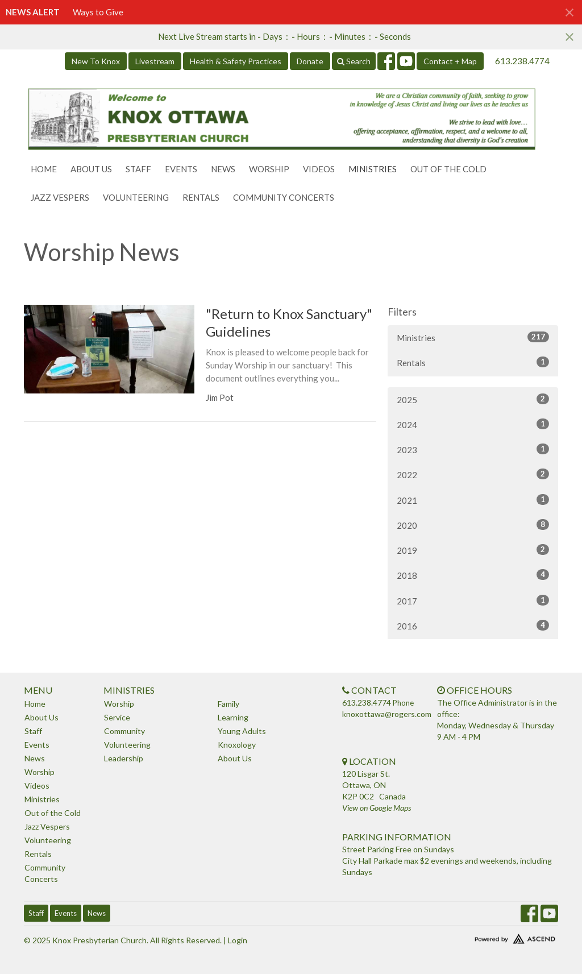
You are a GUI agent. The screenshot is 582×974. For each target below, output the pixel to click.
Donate (310, 61)
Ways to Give (98, 12)
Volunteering (136, 197)
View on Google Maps (376, 808)
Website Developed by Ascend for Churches (495, 936)
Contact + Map (450, 61)
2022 (473, 474)
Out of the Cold (448, 169)
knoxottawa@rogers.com (386, 714)
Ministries (372, 169)
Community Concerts (283, 197)
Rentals (200, 197)
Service (117, 717)
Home (44, 169)
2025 (473, 399)
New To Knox (96, 61)
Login (237, 940)
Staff (138, 169)
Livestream (154, 61)
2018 (473, 575)
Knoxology (237, 744)
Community (124, 731)
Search (354, 61)
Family (228, 703)
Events (181, 169)
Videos (319, 169)
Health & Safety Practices (235, 61)
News (223, 169)
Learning (233, 717)
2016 (473, 625)
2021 (473, 499)
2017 (473, 600)
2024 (473, 424)
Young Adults (242, 731)
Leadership (123, 758)
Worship (269, 169)
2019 (473, 550)
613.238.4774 (522, 61)
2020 (473, 524)
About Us (91, 169)
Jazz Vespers (60, 197)
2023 (473, 449)
